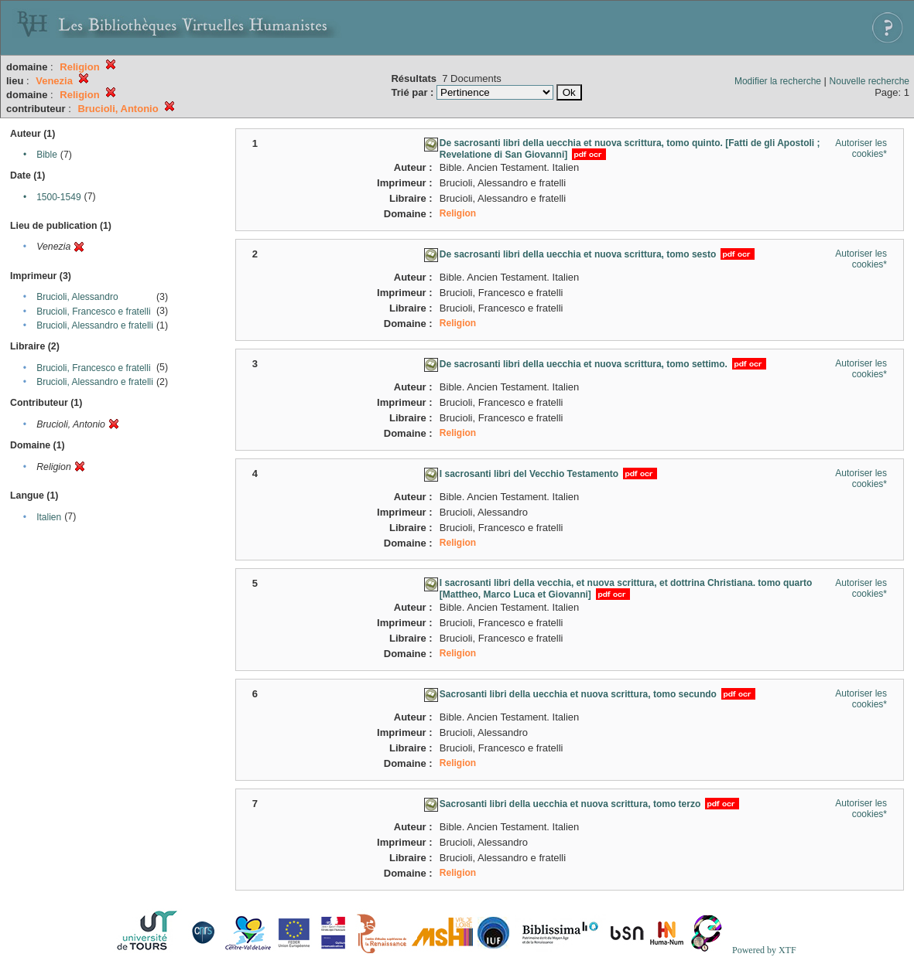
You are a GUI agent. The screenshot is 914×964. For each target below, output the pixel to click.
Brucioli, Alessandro (77, 296)
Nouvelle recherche (869, 81)
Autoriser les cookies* (861, 148)
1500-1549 (58, 197)
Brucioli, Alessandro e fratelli (94, 325)
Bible (46, 154)
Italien (48, 517)
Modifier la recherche (777, 81)
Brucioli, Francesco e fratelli (93, 311)
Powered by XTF (764, 950)
